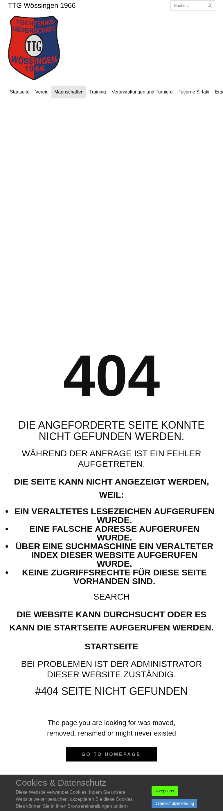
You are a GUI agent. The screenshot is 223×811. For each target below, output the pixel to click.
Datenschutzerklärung (174, 803)
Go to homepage (111, 754)
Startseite (111, 646)
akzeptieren (164, 791)
